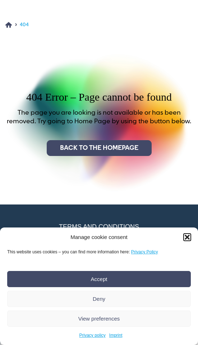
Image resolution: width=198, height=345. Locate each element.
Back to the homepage (99, 148)
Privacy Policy (144, 251)
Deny (99, 299)
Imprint (116, 335)
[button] (187, 237)
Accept (99, 279)
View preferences (99, 319)
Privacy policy (92, 335)
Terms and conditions (99, 226)
